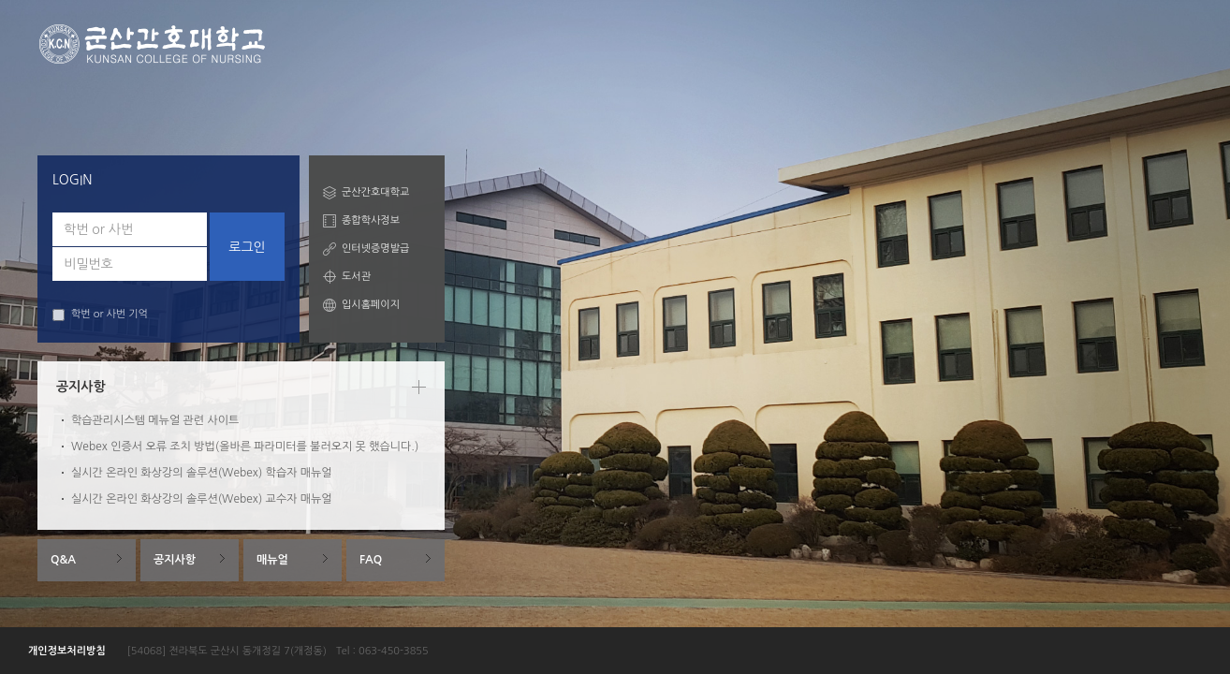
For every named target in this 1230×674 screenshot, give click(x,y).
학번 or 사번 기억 (100, 315)
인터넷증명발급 (375, 248)
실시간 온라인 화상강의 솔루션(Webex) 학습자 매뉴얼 (201, 472)
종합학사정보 (371, 220)
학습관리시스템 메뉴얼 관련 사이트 (155, 420)
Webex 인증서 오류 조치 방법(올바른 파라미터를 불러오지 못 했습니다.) (244, 446)
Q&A (63, 559)
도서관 (356, 276)
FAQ (370, 559)
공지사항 (175, 559)
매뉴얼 (272, 559)
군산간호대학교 (375, 192)
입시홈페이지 (371, 305)
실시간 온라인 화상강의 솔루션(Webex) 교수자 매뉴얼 (201, 499)
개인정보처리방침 (67, 651)
